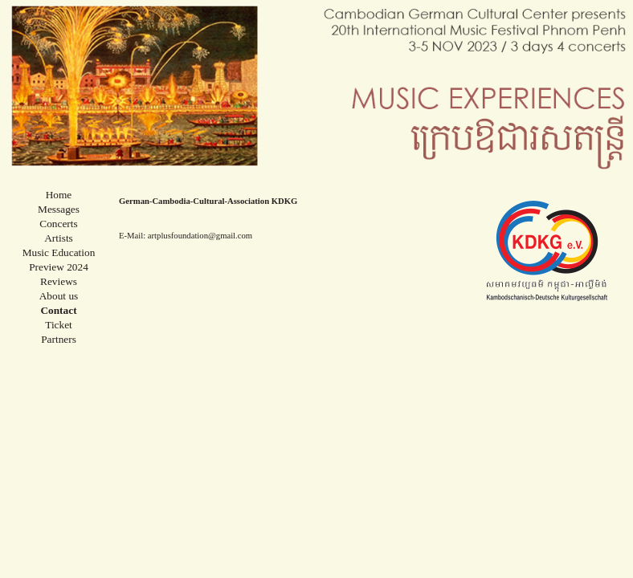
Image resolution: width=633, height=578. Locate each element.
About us (59, 296)
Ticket (58, 325)
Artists (58, 238)
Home (59, 195)
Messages (59, 209)
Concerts (58, 224)
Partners (58, 339)
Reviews (58, 281)
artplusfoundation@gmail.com (200, 235)
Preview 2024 (58, 267)
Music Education (59, 252)
